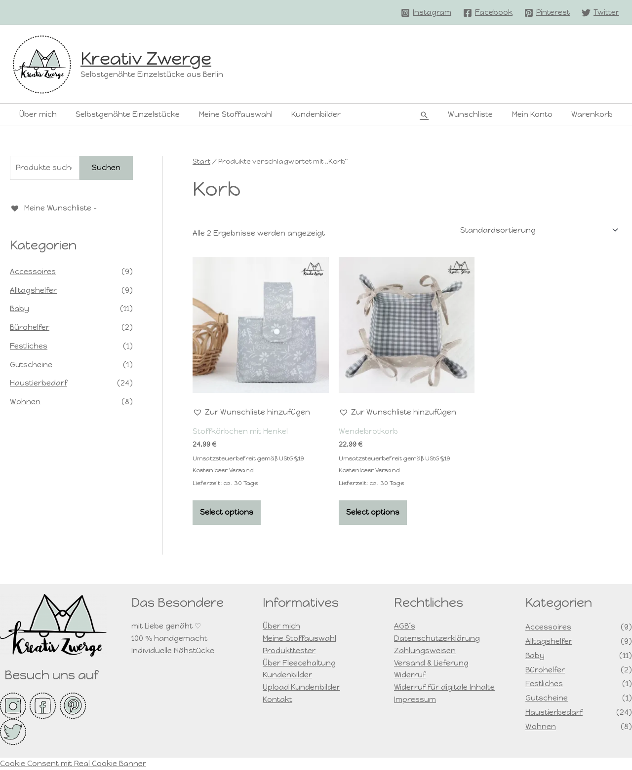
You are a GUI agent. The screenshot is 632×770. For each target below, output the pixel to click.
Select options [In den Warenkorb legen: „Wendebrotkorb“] (372, 512)
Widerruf (410, 675)
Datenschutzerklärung (437, 638)
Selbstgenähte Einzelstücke (122, 114)
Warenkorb (594, 114)
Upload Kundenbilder (301, 687)
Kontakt (277, 699)
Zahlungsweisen (425, 650)
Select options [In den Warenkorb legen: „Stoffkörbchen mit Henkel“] (226, 512)
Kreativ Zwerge (145, 58)
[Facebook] (487, 12)
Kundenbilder (301, 114)
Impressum (415, 699)
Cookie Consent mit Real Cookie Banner (73, 763)
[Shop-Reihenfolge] (538, 230)
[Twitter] (600, 12)
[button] (436, 114)
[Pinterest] (547, 12)
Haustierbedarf (38, 382)
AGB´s (404, 626)
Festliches (28, 345)
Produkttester (289, 650)
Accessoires (33, 271)
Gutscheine (31, 364)
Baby (19, 308)
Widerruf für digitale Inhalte (444, 687)
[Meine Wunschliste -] (53, 208)
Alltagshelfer (33, 289)
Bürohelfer (29, 326)
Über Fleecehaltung (299, 663)
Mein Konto (538, 114)
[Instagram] (426, 12)
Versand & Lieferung (431, 663)
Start (201, 161)
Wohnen (25, 401)
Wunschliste (480, 114)
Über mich (36, 114)
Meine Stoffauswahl (225, 114)
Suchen (106, 167)
